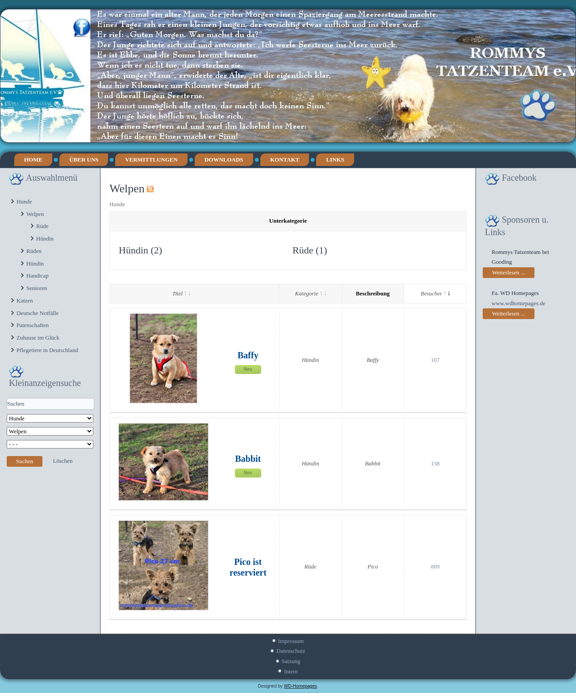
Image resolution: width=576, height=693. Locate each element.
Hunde (24, 201)
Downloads (224, 159)
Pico (372, 566)
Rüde (42, 226)
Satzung (291, 661)
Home (33, 159)
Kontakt (285, 159)
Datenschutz (290, 650)
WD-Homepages (300, 686)
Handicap (37, 275)
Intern (291, 671)
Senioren (36, 288)
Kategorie (310, 293)
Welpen (35, 214)
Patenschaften (33, 325)
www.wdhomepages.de (518, 303)
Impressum (291, 641)
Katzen (25, 300)
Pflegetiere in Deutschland (47, 350)
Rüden (34, 251)
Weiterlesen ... (508, 272)
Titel (181, 293)
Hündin (45, 238)
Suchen (24, 461)
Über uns (83, 159)
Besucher (435, 293)
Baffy (248, 355)
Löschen (63, 460)
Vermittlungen (151, 159)
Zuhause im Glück (38, 337)
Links (335, 159)
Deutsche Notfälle (37, 313)
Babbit (248, 459)
